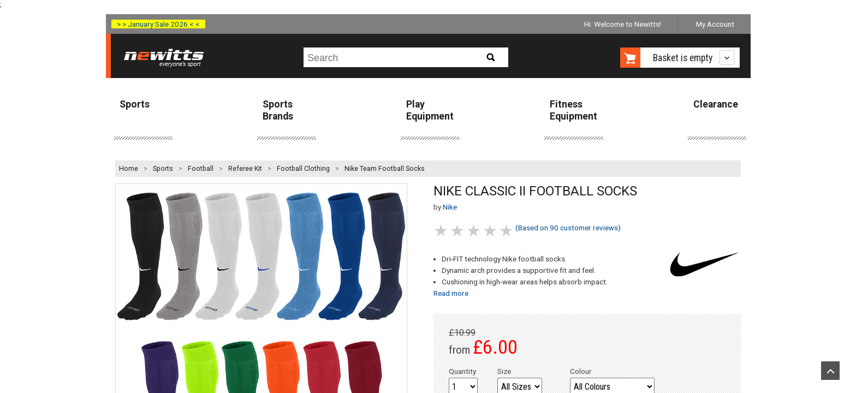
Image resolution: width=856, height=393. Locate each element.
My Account (715, 24)
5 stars (507, 230)
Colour (581, 371)
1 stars (441, 230)
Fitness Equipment (573, 110)
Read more (450, 293)
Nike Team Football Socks (384, 168)
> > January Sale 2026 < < (158, 24)
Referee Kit (245, 168)
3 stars (474, 230)
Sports (135, 104)
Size (504, 371)
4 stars (491, 230)
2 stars (458, 230)
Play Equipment (430, 110)
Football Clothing (303, 168)
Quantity (462, 371)
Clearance (715, 104)
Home (128, 168)
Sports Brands (278, 110)
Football (200, 168)
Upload (830, 370)
